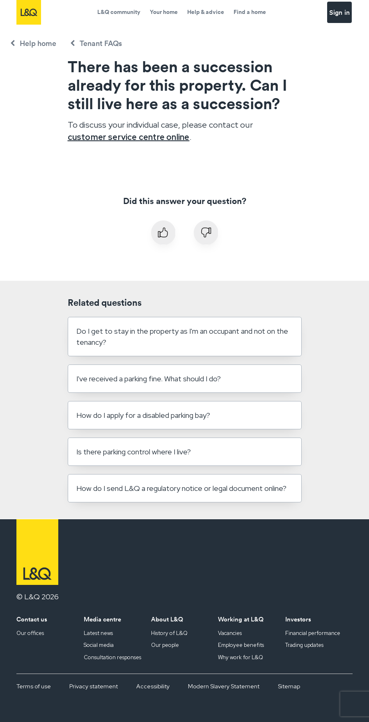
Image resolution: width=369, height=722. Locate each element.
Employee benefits (241, 645)
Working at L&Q (241, 619)
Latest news (98, 633)
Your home (164, 12)
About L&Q (167, 619)
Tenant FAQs (101, 43)
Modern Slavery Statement (223, 686)
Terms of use (33, 686)
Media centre (102, 619)
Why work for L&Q (240, 657)
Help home (38, 43)
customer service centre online (129, 137)
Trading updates (304, 645)
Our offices (30, 633)
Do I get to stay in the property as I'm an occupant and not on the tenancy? (182, 336)
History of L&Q (169, 633)
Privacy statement (93, 686)
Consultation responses (112, 657)
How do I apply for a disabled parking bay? (143, 415)
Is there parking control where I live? (133, 451)
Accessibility (153, 686)
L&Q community (118, 12)
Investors (298, 619)
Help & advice (205, 12)
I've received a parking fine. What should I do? (148, 378)
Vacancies (230, 633)
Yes (163, 232)
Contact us (31, 619)
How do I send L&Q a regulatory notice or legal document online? (181, 488)
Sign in (339, 12)
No (206, 232)
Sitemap (289, 686)
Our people (165, 645)
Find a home (250, 12)
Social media (99, 645)
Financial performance (312, 633)
